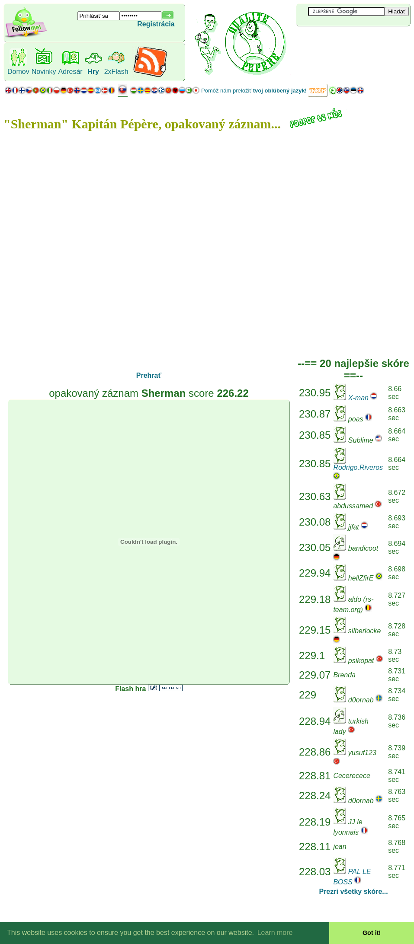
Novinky (44, 71)
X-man (358, 398)
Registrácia (155, 24)
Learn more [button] (275, 932)
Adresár (70, 71)
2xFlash (116, 71)
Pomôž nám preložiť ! (253, 90)
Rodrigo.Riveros (358, 467)
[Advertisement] (347, 41)
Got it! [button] (372, 932)
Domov (18, 71)
